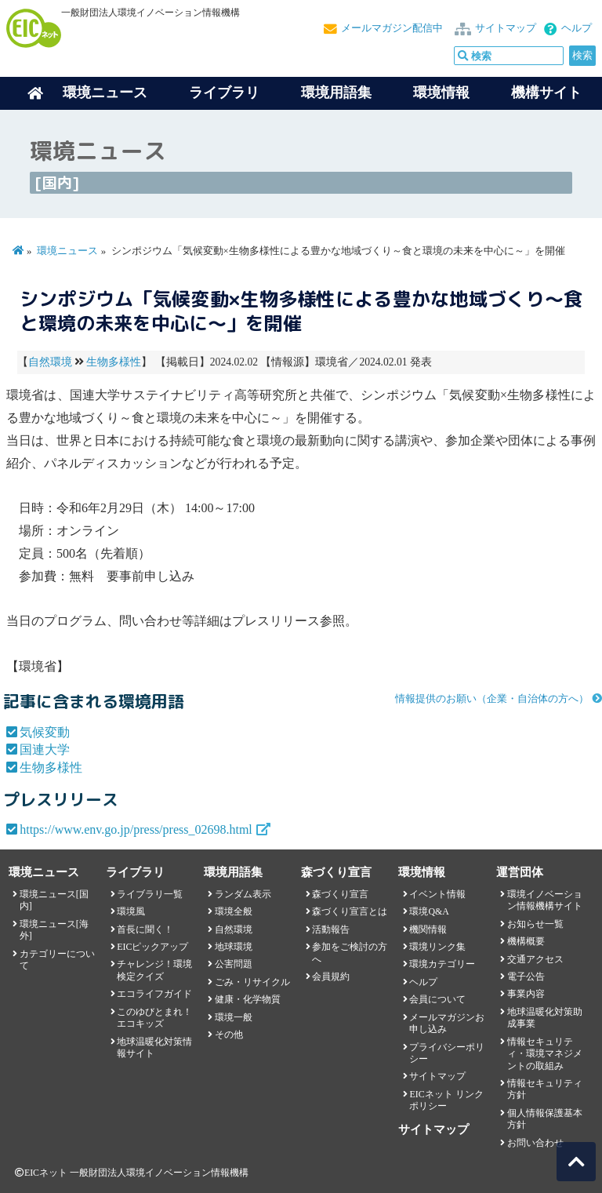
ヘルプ (576, 28)
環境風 (131, 911)
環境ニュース (67, 251)
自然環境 (50, 362)
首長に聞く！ (145, 929)
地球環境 (233, 946)
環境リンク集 (437, 946)
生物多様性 (113, 362)
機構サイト (546, 92)
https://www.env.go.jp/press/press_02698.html (136, 829)
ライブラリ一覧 (150, 894)
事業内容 (526, 993)
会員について (437, 999)
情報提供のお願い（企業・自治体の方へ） (492, 698)
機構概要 (526, 941)
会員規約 (331, 976)
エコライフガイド (154, 993)
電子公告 (526, 976)
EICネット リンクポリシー (446, 1100)
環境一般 (233, 1017)
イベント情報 (437, 894)
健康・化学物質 (248, 999)
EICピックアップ (152, 946)
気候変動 (45, 732)
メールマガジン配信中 (392, 28)
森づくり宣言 (340, 894)
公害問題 (233, 963)
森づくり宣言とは (349, 911)
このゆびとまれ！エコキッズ (154, 1017)
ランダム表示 (243, 894)
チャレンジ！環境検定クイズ (154, 969)
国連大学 (45, 749)
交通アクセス (535, 959)
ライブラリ (224, 92)
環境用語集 (336, 92)
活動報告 (331, 929)
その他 (229, 1034)
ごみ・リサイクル (252, 982)
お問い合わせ (535, 1142)
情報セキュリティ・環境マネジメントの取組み (544, 1053)
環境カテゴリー (442, 963)
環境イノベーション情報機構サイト (544, 900)
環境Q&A (428, 911)
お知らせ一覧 (535, 923)
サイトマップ (505, 28)
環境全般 (233, 911)
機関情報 (428, 929)
